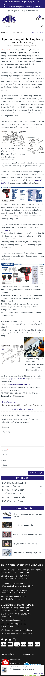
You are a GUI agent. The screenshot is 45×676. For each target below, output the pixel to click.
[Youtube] (10, 639)
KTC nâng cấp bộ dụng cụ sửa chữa (27, 534)
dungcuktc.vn (26, 630)
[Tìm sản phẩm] (22, 26)
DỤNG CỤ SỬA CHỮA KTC (14, 483)
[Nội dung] (22, 437)
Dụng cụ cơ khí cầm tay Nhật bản (27, 552)
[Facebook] (2, 639)
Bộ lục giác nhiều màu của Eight (26, 543)
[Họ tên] (22, 454)
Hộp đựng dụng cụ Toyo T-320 (21, 669)
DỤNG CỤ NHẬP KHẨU (12, 501)
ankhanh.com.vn (14, 630)
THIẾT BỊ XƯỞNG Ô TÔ (12, 493)
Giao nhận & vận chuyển (10, 663)
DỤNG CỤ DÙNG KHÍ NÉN (13, 490)
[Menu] (43, 18)
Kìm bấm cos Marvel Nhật (23, 525)
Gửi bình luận (36, 473)
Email (4, 460)
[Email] (22, 465)
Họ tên (4, 450)
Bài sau (28, 409)
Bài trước (17, 409)
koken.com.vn (26, 634)
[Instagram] (14, 639)
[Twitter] (6, 639)
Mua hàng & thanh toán (10, 659)
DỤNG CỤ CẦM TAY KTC (13, 486)
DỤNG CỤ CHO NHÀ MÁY (13, 497)
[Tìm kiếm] (42, 26)
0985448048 (33, 11)
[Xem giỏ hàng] (37, 18)
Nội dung (5, 427)
